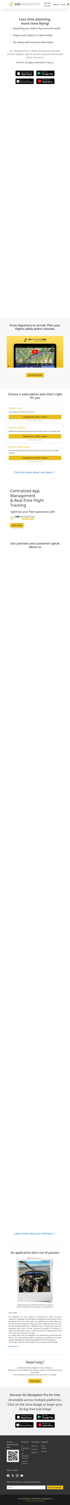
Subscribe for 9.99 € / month (35, 417)
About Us (34, 1446)
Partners (34, 1449)
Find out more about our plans (35, 472)
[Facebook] (9, 1476)
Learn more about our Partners (35, 1233)
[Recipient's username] (26, 1487)
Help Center (35, 1381)
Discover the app (47, 4)
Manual (44, 1451)
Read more (14, 1346)
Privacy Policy (40, 1501)
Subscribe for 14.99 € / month (35, 458)
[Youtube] (22, 1476)
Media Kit (34, 1452)
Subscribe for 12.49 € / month (35, 436)
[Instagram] (18, 1476)
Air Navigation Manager (25, 1456)
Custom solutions (25, 1462)
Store (63, 4)
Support (56, 4)
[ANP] (35, 352)
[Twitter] (13, 1476)
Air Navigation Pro (25, 1448)
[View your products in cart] (68, 4)
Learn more (17, 525)
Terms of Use (29, 1501)
